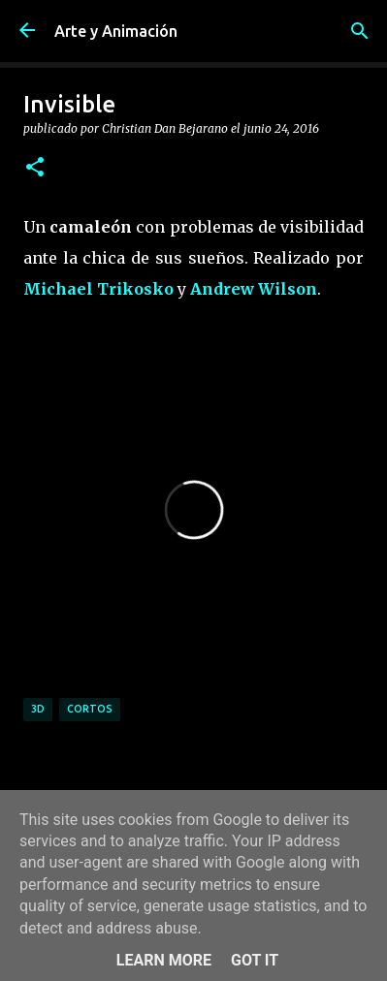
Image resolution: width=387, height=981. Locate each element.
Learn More (163, 960)
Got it (254, 960)
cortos (90, 708)
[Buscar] (359, 31)
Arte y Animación (115, 31)
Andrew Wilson (253, 289)
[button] (35, 167)
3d (38, 708)
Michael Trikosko (98, 289)
